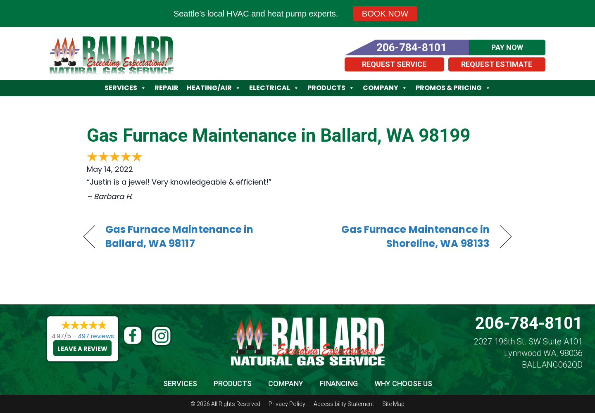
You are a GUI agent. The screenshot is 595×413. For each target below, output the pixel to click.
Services (125, 88)
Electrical (274, 88)
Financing (339, 383)
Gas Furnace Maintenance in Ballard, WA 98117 (179, 237)
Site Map (393, 404)
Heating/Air (214, 88)
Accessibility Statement (344, 404)
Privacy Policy (287, 404)
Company (385, 88)
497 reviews (96, 336)
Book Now (385, 13)
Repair (166, 88)
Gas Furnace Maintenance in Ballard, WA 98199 (278, 135)
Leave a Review (82, 348)
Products (331, 88)
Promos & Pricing (453, 88)
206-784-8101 (529, 323)
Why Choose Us (403, 383)
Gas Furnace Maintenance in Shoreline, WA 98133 (400, 237)
